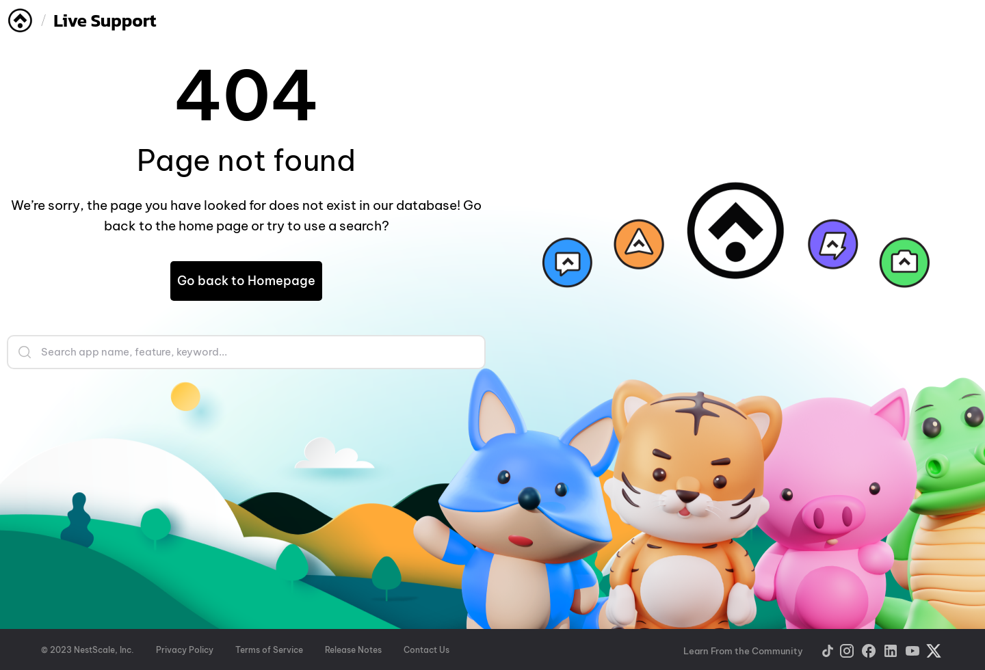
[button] (246, 281)
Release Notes (353, 650)
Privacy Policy (184, 650)
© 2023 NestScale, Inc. (87, 650)
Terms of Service (269, 650)
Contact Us (426, 650)
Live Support (104, 20)
